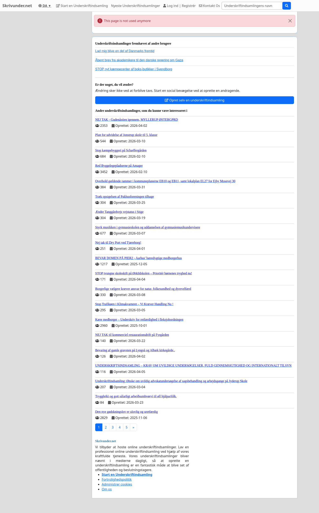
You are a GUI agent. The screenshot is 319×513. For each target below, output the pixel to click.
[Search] (252, 6)
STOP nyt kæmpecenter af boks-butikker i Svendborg (133, 69)
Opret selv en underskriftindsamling (194, 100)
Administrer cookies (117, 484)
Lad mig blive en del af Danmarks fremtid (124, 51)
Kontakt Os (209, 5)
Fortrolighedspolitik (117, 479)
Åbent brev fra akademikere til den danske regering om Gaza (139, 60)
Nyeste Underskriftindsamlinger (135, 5)
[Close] (290, 20)
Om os (107, 489)
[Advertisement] (52, 73)
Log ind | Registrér (179, 5)
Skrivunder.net (17, 5)
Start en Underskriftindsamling (82, 5)
